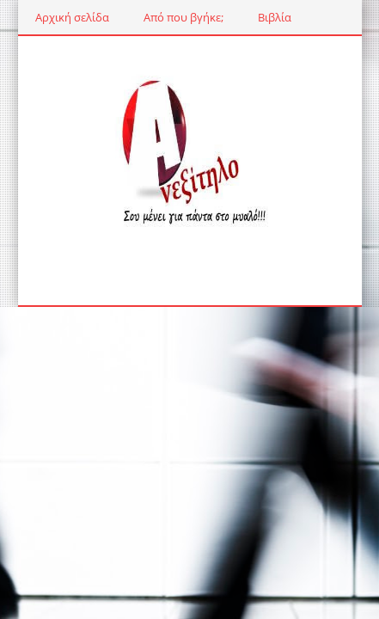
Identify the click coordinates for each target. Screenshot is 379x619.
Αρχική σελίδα (72, 17)
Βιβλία (274, 17)
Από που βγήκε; (183, 17)
